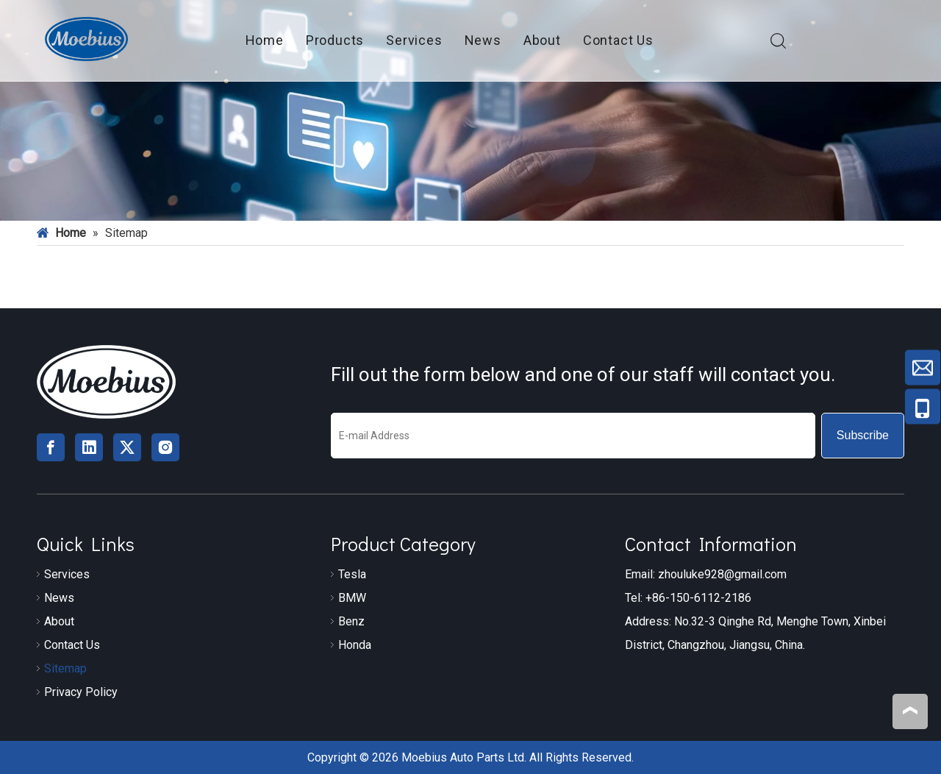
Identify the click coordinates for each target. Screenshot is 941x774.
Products (335, 40)
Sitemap (65, 668)
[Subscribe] (862, 435)
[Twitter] (127, 447)
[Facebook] (51, 447)
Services (414, 40)
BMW (352, 598)
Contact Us (618, 40)
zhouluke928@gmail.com (722, 574)
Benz (351, 621)
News (483, 40)
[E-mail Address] (573, 435)
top (910, 711)
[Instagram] (165, 447)
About (542, 40)
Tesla (352, 574)
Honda (354, 645)
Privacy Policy (81, 692)
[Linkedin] (89, 447)
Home (265, 40)
